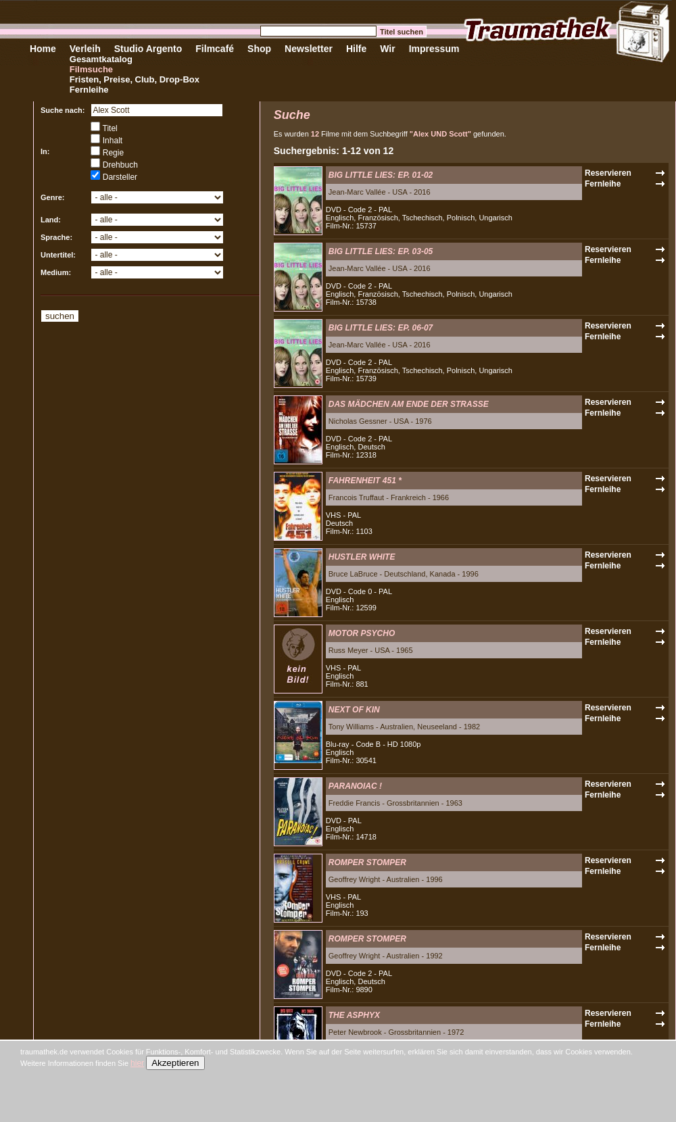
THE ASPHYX (354, 1015)
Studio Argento (148, 48)
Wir (387, 48)
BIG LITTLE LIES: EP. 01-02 (381, 175)
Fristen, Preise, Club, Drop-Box (134, 79)
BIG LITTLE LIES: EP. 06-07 (381, 328)
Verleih (85, 48)
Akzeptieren (175, 1063)
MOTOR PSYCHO (362, 633)
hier (137, 1063)
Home (43, 48)
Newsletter (309, 48)
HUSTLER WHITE (362, 557)
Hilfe (356, 48)
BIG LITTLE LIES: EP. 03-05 (381, 251)
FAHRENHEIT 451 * (365, 480)
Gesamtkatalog (101, 59)
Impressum (434, 48)
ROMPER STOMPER (367, 862)
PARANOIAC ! (355, 786)
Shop (259, 48)
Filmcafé (214, 48)
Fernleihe (89, 89)
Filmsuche (91, 69)
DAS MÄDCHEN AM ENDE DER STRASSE (409, 404)
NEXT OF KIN (354, 709)
